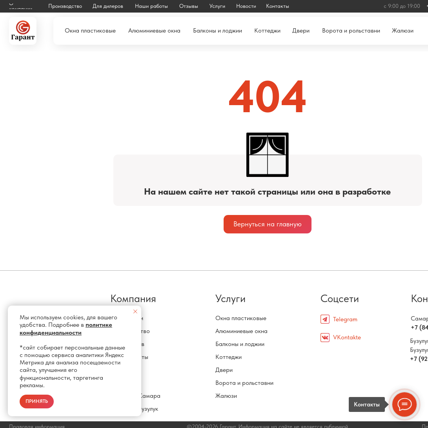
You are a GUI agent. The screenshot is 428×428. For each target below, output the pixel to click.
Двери (224, 369)
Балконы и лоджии (239, 344)
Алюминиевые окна (241, 331)
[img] (22, 30)
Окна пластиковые (240, 318)
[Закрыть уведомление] (135, 311)
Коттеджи (228, 357)
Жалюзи (226, 395)
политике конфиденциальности (66, 328)
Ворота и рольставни (244, 382)
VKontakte (347, 337)
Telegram (345, 319)
